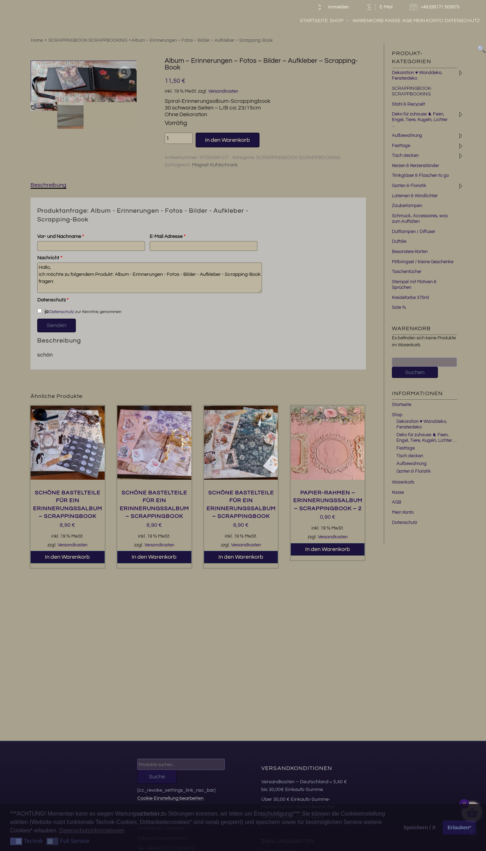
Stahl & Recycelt (408, 104)
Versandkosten (223, 91)
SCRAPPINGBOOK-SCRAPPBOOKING (87, 40)
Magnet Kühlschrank (215, 164)
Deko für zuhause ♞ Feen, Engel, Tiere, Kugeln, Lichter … (426, 437)
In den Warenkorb (227, 140)
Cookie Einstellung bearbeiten (170, 798)
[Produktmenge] (179, 138)
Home (37, 40)
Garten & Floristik (409, 185)
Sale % (399, 307)
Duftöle (399, 241)
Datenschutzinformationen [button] (91, 830)
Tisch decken (405, 155)
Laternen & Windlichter (415, 195)
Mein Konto (428, 20)
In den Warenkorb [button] (67, 557)
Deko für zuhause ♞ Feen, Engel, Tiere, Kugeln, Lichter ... (419, 120)
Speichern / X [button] (419, 827)
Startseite (314, 20)
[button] (124, 72)
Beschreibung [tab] (48, 185)
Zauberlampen (407, 205)
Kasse (393, 20)
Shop (340, 20)
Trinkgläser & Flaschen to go (420, 175)
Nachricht (49, 257)
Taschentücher (406, 271)
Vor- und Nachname (60, 236)
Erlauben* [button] (459, 827)
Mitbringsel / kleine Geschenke (422, 261)
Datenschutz (462, 20)
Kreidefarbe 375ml (410, 297)
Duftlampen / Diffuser (413, 231)
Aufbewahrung (407, 135)
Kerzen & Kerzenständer (415, 165)
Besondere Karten (410, 251)
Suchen (415, 372)
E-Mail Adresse (167, 236)
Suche (157, 776)
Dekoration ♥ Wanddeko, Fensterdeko (421, 424)
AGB (407, 20)
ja (42, 311)
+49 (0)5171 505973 (435, 7)
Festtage (401, 145)
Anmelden (332, 7)
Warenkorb (368, 20)
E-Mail (379, 7)
